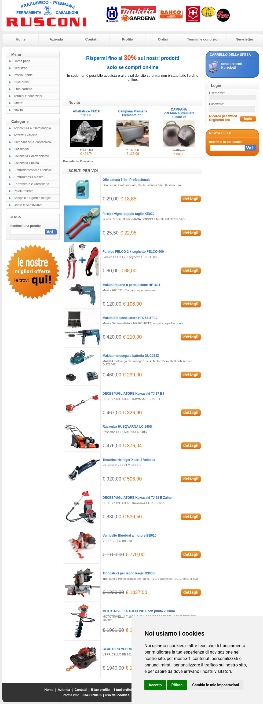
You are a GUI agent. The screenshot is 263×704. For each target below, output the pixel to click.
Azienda (56, 39)
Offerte (18, 103)
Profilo (127, 39)
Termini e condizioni (204, 39)
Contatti (91, 39)
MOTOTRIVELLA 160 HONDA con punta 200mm (139, 611)
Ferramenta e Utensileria (31, 184)
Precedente (71, 161)
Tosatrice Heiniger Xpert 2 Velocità (129, 460)
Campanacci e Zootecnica (32, 142)
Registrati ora (219, 120)
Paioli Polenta (23, 191)
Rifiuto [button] (177, 685)
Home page (22, 61)
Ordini (163, 39)
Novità (18, 110)
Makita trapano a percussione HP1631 (131, 285)
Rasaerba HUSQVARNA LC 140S (127, 426)
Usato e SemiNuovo (28, 205)
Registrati (20, 68)
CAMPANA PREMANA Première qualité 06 (178, 113)
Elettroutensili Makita (28, 177)
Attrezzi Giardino (26, 135)
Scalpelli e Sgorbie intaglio (33, 198)
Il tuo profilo (100, 690)
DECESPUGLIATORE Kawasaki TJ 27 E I (133, 393)
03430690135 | (93, 695)
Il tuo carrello (23, 89)
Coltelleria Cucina (26, 163)
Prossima (86, 161)
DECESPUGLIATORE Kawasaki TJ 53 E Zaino (137, 498)
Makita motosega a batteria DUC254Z (131, 356)
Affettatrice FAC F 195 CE (86, 113)
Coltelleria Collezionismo (31, 156)
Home (20, 39)
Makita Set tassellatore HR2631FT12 (130, 318)
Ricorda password (223, 116)
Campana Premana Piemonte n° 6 (132, 113)
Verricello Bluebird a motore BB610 (129, 535)
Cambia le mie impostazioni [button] (215, 685)
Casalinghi (21, 149)
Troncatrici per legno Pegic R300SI (129, 573)
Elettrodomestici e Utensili (32, 170)
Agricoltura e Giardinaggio (32, 128)
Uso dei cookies (117, 695)
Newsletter (244, 39)
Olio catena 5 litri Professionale (127, 180)
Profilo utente (23, 75)
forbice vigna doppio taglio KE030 (128, 214)
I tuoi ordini (22, 82)
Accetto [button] (155, 685)
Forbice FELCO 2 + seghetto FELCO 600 (133, 252)
